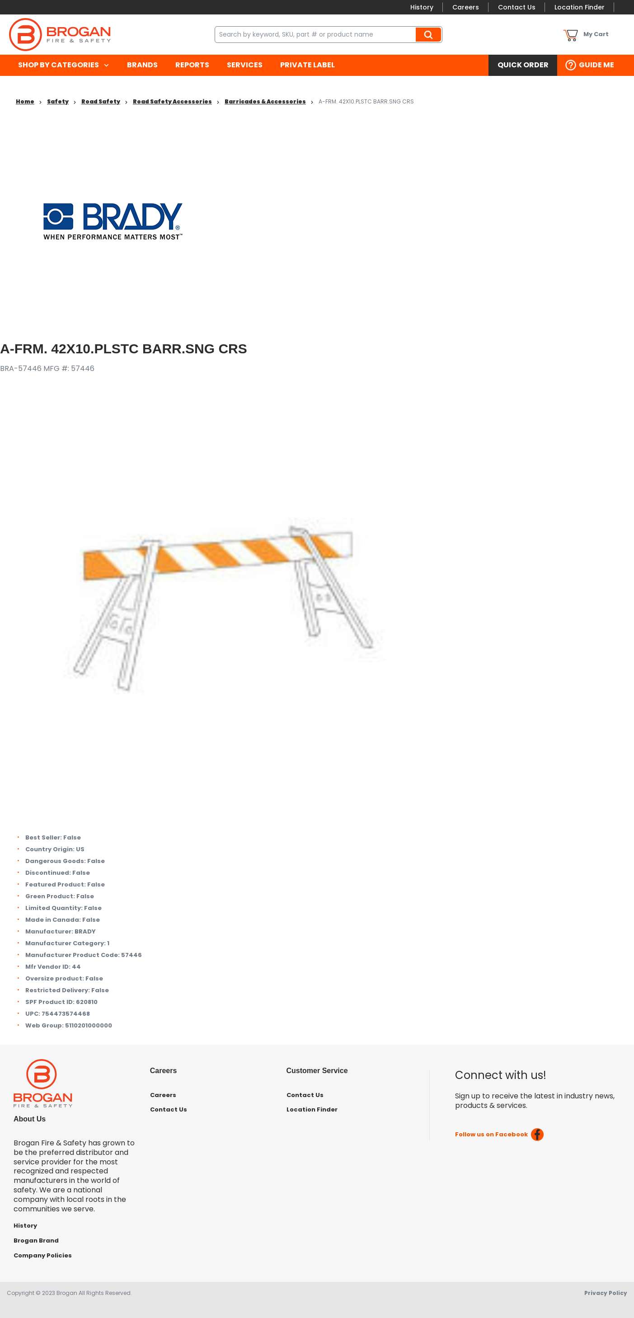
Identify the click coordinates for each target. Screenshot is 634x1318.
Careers (465, 7)
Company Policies (43, 1255)
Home (25, 101)
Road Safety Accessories (172, 101)
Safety (58, 101)
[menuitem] (63, 65)
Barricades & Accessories (265, 101)
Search (429, 34)
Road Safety (100, 101)
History (421, 7)
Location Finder (579, 7)
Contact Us (516, 7)
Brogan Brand (36, 1240)
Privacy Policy (605, 1293)
